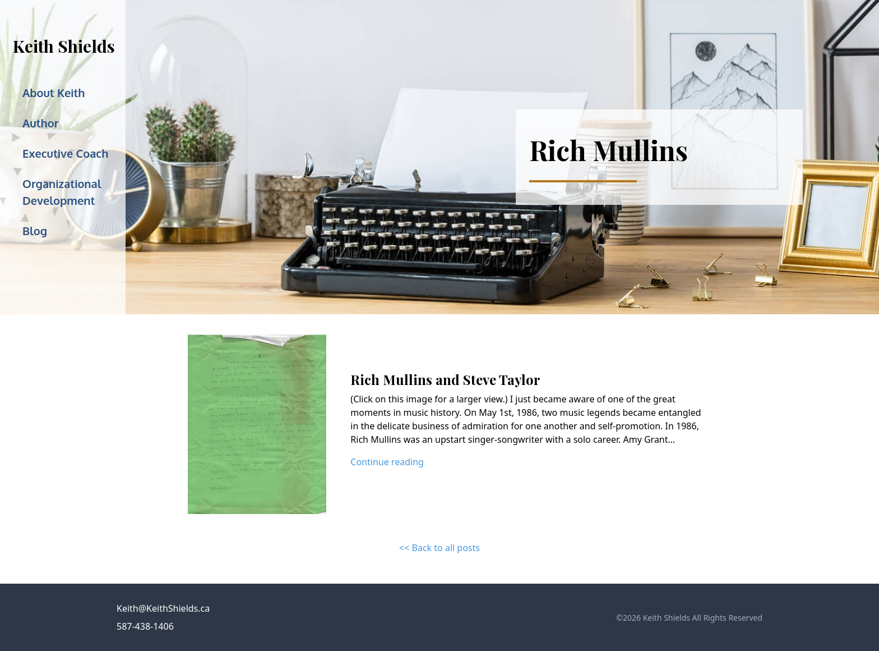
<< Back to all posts (439, 548)
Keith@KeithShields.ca (163, 608)
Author (40, 123)
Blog (34, 230)
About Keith (53, 92)
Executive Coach (65, 153)
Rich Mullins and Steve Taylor (445, 379)
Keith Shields (64, 46)
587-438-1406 (145, 626)
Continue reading (387, 462)
